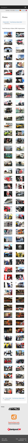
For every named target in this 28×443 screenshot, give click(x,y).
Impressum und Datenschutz (22, 439)
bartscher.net (4, 440)
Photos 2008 (6, 22)
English (24, 10)
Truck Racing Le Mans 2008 (16, 22)
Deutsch (18, 10)
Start (17, 439)
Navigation (4, 7)
